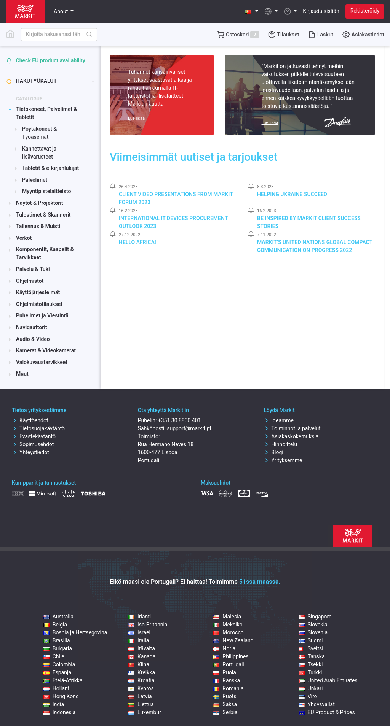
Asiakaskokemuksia (291, 436)
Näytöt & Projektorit (39, 203)
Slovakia (313, 624)
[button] (251, 11)
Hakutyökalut (31, 81)
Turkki (310, 672)
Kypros (141, 688)
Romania (228, 688)
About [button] (61, 11)
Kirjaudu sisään (321, 11)
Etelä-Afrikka (63, 680)
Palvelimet (34, 180)
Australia (58, 616)
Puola (224, 672)
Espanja (57, 672)
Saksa (225, 704)
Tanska (312, 656)
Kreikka (141, 672)
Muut (22, 374)
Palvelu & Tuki (33, 269)
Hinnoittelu (280, 444)
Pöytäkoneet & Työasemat (39, 133)
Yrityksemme (283, 460)
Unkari (311, 688)
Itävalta (141, 648)
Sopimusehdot (33, 444)
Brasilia (56, 640)
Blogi (273, 452)
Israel (139, 632)
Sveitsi (311, 648)
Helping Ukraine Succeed (292, 194)
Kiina (138, 664)
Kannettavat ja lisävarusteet (39, 153)
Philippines (230, 656)
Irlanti (139, 616)
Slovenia (313, 632)
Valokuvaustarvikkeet (41, 362)
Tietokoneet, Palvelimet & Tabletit (46, 113)
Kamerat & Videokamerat (46, 350)
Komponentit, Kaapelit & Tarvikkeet (45, 253)
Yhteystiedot (30, 452)
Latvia (140, 696)
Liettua (141, 704)
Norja (224, 648)
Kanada (141, 656)
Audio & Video (33, 339)
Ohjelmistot (29, 281)
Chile (53, 656)
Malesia (227, 616)
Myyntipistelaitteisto (46, 191)
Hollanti (57, 688)
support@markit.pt (189, 428)
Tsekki (311, 664)
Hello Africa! (137, 242)
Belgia (55, 624)
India (53, 704)
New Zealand (233, 640)
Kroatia (141, 680)
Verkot (24, 238)
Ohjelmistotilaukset (39, 304)
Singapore (315, 616)
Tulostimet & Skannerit (43, 215)
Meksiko (227, 624)
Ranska (226, 680)
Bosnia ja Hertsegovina (75, 632)
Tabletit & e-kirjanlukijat (50, 168)
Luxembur (144, 712)
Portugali (228, 664)
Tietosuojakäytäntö (38, 428)
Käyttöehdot (30, 420)
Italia (138, 640)
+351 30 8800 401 (179, 420)
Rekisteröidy (364, 11)
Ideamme (279, 420)
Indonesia (59, 712)
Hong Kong (61, 696)
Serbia (225, 712)
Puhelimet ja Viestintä (42, 315)
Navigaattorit (31, 327)
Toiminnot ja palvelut (292, 428)
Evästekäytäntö (34, 436)
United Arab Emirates (328, 680)
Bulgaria (57, 648)
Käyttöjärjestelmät (38, 292)
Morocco (228, 632)
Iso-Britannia (147, 624)
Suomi (311, 640)
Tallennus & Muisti (38, 226)
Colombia (59, 664)
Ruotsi (225, 696)
